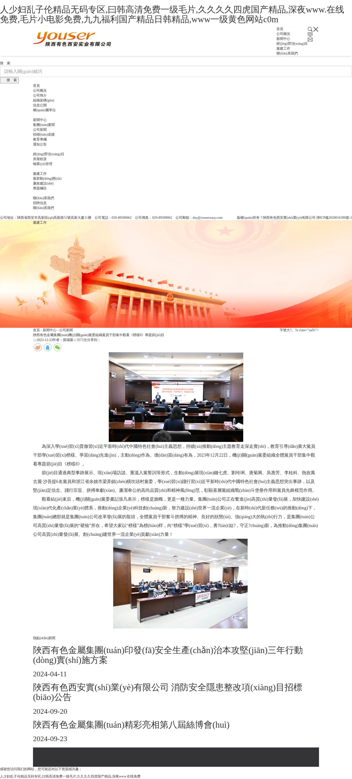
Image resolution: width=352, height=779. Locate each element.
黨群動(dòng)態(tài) (47, 178)
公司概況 (283, 34)
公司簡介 (40, 95)
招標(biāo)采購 (44, 134)
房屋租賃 (40, 159)
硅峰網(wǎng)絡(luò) (303, 758)
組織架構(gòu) (43, 100)
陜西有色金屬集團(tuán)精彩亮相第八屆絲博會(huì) (131, 725)
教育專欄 (40, 139)
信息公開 (40, 105)
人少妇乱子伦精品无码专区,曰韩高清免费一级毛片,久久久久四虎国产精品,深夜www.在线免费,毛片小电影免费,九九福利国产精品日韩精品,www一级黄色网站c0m (172, 14)
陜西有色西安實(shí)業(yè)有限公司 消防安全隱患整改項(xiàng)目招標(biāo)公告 (167, 692)
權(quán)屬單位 (44, 110)
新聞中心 (283, 39)
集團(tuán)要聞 (44, 125)
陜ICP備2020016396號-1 (334, 217)
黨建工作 (283, 48)
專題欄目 (40, 188)
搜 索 (9, 80)
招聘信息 (40, 203)
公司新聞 (40, 130)
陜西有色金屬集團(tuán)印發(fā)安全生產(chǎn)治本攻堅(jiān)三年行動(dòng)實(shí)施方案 (168, 655)
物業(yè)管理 (42, 164)
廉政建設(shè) (43, 183)
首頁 (279, 29)
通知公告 (40, 144)
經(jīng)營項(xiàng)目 (292, 43)
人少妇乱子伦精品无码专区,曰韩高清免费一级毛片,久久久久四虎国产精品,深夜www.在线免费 (70, 776)
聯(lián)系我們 (286, 53)
